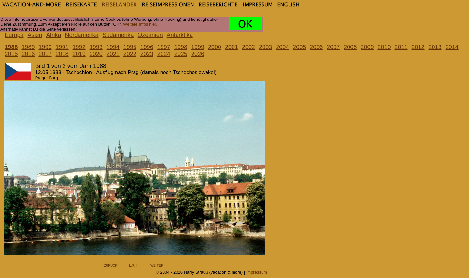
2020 (96, 54)
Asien (34, 35)
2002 (248, 47)
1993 (96, 47)
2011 (400, 47)
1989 (28, 47)
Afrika (53, 35)
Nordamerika (82, 35)
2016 (28, 54)
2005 (299, 47)
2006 (316, 47)
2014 (452, 47)
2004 (282, 47)
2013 (435, 47)
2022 (129, 54)
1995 (129, 47)
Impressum (256, 272)
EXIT (133, 265)
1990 (45, 47)
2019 (79, 54)
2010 (384, 47)
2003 (265, 47)
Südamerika (118, 35)
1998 (180, 47)
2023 (146, 54)
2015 (11, 54)
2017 (45, 54)
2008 (350, 47)
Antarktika (180, 35)
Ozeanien (150, 35)
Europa (14, 35)
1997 (163, 47)
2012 (418, 47)
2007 (333, 47)
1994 (113, 47)
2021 (113, 54)
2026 (197, 54)
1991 (62, 47)
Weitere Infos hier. (140, 24)
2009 (367, 47)
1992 (79, 47)
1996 (146, 47)
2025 (180, 54)
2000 (214, 47)
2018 (62, 54)
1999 (197, 47)
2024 (163, 54)
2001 (231, 47)
